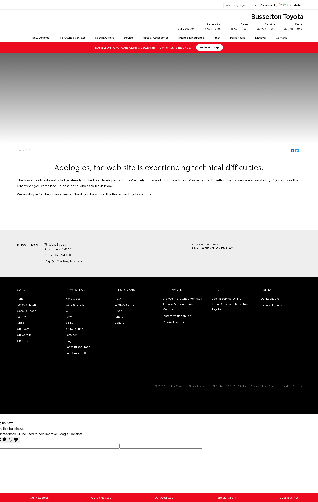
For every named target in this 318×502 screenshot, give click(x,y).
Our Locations (269, 298)
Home (18, 36)
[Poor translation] (14, 440)
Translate (290, 4)
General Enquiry (271, 305)
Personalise (237, 37)
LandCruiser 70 (124, 304)
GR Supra (23, 329)
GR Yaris (22, 341)
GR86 (21, 322)
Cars (21, 290)
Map (47, 261)
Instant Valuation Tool (177, 316)
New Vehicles (40, 37)
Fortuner (71, 335)
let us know (103, 185)
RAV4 (69, 316)
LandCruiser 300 (76, 353)
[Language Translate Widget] (240, 5)
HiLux (117, 298)
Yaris (20, 298)
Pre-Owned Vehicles (72, 37)
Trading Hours (68, 261)
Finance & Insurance (191, 37)
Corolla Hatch (26, 304)
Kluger (70, 341)
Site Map (243, 386)
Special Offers (104, 37)
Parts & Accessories (155, 37)
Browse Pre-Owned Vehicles (182, 298)
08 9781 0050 (265, 26)
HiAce (118, 310)
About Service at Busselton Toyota (230, 306)
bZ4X (69, 322)
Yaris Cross (73, 298)
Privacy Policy (258, 386)
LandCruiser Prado (78, 347)
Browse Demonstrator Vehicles (178, 306)
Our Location (186, 28)
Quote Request (173, 322)
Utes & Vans (124, 290)
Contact (281, 37)
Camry (21, 316)
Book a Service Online (226, 298)
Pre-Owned (173, 290)
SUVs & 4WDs (77, 290)
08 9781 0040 (291, 26)
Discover (260, 37)
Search (295, 37)
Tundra (118, 316)
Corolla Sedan (26, 310)
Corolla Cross (75, 304)
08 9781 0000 (211, 26)
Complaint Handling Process (285, 386)
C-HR (69, 310)
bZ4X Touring (74, 329)
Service (128, 37)
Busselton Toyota (277, 16)
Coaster (119, 322)
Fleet (217, 37)
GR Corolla (24, 335)
